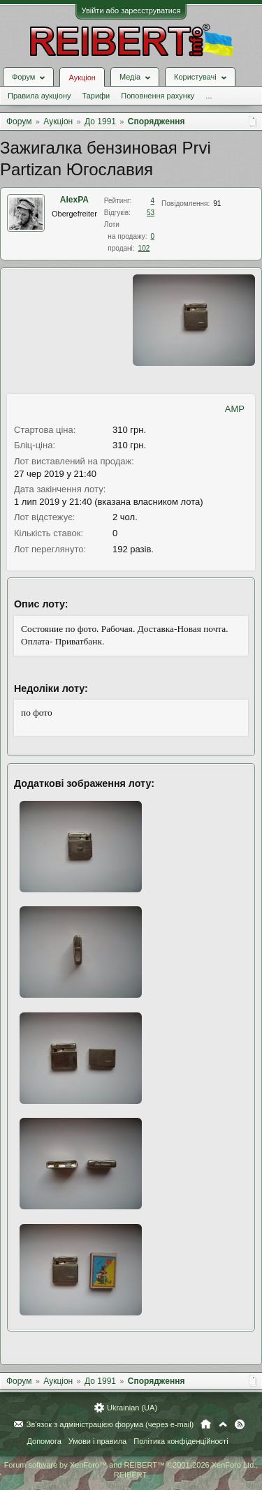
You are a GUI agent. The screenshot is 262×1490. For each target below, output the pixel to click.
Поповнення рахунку (157, 95)
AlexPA (74, 200)
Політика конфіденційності (180, 1441)
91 (217, 203)
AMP (235, 409)
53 (150, 212)
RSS (240, 1424)
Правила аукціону (39, 95)
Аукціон (81, 77)
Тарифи (96, 95)
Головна (206, 1424)
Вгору (223, 1424)
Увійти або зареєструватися (131, 10)
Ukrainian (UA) (132, 1407)
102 (144, 248)
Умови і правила (97, 1441)
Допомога (44, 1441)
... (208, 95)
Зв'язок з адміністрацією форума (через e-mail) (110, 1424)
